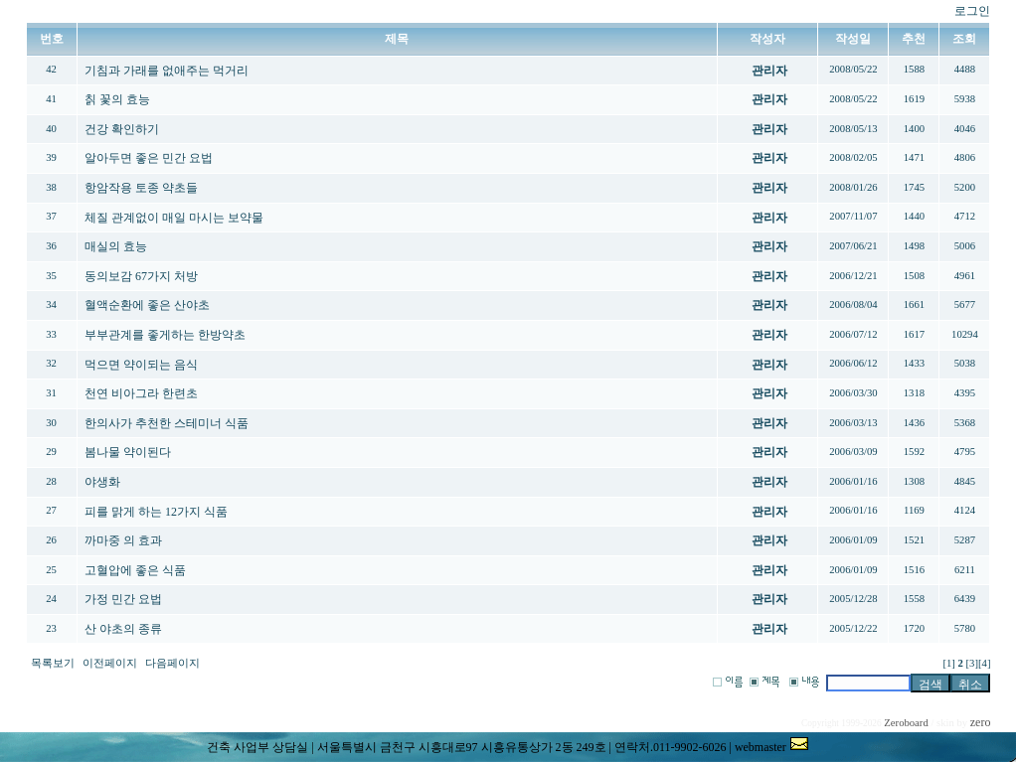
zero (980, 722)
